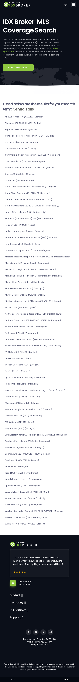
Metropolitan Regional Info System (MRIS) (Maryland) (30, 269)
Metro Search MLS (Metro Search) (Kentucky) (27, 263)
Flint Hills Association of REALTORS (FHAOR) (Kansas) (30, 167)
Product (15, 595)
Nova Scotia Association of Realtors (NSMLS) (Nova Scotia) (33, 345)
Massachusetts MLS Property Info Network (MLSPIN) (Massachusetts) (38, 256)
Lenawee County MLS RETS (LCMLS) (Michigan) (27, 250)
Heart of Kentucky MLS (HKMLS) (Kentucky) (25, 212)
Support (15, 617)
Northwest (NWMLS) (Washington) (21, 333)
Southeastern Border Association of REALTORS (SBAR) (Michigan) (36, 434)
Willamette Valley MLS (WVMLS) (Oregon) (25, 523)
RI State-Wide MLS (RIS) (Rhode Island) (23, 415)
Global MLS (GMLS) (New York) (19, 180)
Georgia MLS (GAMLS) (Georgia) (20, 174)
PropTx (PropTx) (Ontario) (17, 371)
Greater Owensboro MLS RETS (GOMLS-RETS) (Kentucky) (32, 205)
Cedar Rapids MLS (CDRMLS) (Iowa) (22, 142)
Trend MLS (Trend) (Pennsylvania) (21, 473)
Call (13, 679)
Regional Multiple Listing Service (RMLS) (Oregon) (28, 409)
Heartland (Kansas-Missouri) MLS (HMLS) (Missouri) (29, 218)
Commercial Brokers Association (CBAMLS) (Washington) (32, 155)
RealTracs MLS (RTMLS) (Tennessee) (22, 396)
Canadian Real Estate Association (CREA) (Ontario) (29, 135)
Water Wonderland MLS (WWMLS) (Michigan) (26, 498)
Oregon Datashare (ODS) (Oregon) (22, 364)
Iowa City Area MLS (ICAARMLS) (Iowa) (23, 244)
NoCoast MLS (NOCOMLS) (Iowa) (20, 307)
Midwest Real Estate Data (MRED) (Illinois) (25, 282)
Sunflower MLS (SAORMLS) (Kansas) (22, 460)
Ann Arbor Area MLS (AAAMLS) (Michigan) (24, 116)
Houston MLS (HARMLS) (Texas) (20, 225)
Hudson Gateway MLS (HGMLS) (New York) (25, 231)
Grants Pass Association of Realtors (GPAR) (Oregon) (30, 186)
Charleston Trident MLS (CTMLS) (20, 148)
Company (16, 602)
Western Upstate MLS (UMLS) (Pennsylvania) (26, 517)
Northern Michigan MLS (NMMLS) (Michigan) (26, 326)
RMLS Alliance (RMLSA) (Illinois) (19, 422)
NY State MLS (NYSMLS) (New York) (21, 352)
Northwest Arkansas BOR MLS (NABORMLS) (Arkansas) (30, 339)
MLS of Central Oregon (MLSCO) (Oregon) (25, 294)
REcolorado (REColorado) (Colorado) (22, 403)
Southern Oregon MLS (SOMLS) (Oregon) (24, 447)
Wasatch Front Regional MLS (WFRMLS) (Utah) (27, 492)
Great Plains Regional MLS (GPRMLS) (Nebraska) (27, 193)
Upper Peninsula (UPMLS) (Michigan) (22, 485)
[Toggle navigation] (73, 4)
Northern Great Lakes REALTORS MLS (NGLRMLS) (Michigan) (33, 320)
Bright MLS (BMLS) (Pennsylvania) (21, 129)
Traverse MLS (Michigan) (17, 466)
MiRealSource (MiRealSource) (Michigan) (24, 288)
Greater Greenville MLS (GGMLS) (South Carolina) (28, 199)
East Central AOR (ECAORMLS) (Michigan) (25, 161)
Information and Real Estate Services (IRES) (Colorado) (31, 237)
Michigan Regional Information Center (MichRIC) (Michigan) (34, 275)
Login (65, 4)
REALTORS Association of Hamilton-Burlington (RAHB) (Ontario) (35, 390)
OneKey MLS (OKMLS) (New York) (21, 358)
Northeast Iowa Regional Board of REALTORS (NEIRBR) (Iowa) (33, 314)
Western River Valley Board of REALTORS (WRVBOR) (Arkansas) (34, 511)
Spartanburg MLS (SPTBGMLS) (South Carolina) (27, 454)
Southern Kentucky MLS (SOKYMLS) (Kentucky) (27, 441)
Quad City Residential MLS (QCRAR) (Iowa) (25, 377)
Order (65, 679)
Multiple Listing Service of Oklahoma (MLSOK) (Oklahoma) (33, 301)
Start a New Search (18, 67)
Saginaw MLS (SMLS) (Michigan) (20, 428)
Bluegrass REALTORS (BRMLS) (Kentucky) (24, 123)
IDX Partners (18, 610)
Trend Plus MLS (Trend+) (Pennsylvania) (24, 479)
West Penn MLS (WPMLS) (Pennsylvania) (24, 504)
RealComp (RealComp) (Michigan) (22, 383)
